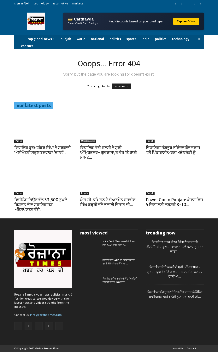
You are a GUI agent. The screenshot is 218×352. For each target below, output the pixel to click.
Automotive (60, 3)
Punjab (66, 39)
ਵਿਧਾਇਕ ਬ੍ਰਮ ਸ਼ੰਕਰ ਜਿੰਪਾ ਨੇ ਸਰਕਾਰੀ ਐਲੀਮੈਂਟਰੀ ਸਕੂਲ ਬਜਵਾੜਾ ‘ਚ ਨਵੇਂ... (42, 150)
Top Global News (40, 39)
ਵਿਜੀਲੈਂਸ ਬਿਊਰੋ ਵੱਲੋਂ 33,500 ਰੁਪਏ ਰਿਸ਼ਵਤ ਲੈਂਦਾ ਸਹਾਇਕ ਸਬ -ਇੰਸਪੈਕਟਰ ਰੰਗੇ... (40, 204)
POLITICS (115, 39)
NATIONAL (97, 39)
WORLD (81, 39)
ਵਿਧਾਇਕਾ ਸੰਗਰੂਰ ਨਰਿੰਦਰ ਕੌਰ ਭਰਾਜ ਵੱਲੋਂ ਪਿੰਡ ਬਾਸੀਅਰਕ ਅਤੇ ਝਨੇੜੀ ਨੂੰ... (173, 150)
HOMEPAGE (121, 86)
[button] (199, 39)
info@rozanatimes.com (46, 315)
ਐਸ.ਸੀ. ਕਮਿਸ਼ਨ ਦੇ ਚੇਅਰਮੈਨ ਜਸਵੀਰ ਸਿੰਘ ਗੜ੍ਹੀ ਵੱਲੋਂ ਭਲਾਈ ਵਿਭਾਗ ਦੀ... (107, 202)
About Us (178, 348)
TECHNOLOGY (180, 39)
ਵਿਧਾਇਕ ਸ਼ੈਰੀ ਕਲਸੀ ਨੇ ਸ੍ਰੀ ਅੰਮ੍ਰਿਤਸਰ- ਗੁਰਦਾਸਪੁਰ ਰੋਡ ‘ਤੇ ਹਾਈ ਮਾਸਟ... (108, 152)
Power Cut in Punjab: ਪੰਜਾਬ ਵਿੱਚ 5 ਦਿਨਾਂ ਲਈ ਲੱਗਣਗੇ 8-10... (174, 202)
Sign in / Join (22, 3)
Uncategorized (88, 141)
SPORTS (131, 39)
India (146, 39)
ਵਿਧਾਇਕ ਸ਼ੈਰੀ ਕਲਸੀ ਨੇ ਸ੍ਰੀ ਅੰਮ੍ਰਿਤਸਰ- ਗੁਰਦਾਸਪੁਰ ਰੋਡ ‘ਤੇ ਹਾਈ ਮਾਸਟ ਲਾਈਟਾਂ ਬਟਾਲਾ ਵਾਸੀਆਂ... (175, 272)
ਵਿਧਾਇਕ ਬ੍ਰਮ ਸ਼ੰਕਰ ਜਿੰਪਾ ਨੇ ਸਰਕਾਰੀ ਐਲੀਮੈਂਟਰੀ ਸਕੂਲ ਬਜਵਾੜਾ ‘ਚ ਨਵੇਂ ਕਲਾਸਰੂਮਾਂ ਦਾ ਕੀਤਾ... (174, 247)
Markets (77, 3)
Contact (27, 46)
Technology (41, 3)
